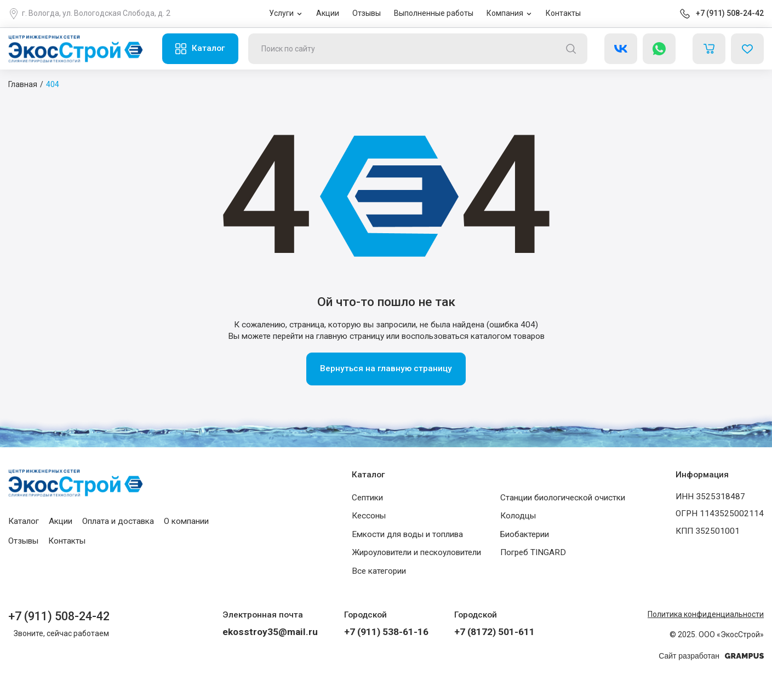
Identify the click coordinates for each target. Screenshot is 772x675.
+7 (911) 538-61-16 (386, 631)
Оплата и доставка (118, 521)
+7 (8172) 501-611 (494, 631)
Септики (367, 498)
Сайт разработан (711, 656)
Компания (505, 13)
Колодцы (518, 516)
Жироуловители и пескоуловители (416, 552)
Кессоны (369, 516)
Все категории (379, 571)
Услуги (281, 13)
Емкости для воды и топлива (407, 534)
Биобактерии (524, 534)
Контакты (563, 13)
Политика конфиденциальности (706, 614)
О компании (186, 521)
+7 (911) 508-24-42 (730, 13)
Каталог (208, 48)
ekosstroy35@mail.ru (270, 631)
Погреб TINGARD (533, 552)
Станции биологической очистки (562, 498)
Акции (327, 13)
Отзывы (366, 13)
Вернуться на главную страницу (386, 368)
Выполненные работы (433, 13)
